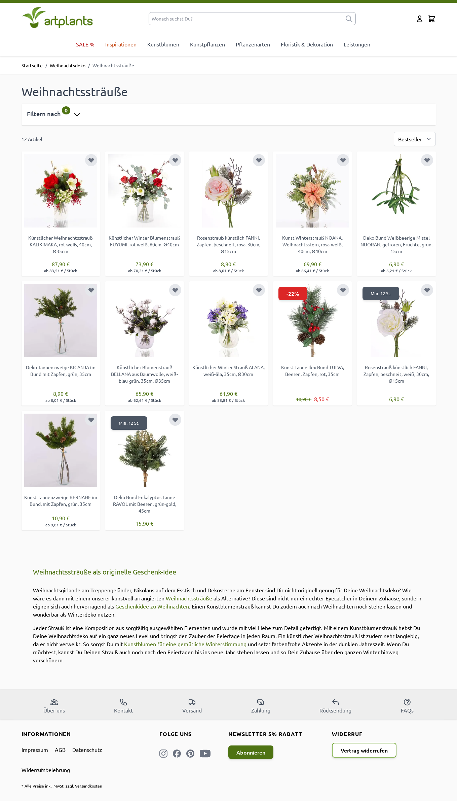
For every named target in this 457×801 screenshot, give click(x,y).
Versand (192, 705)
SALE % (85, 44)
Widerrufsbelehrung (46, 769)
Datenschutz (87, 749)
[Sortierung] (415, 139)
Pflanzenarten (253, 44)
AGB (60, 749)
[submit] (349, 18)
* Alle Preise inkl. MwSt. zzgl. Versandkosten (62, 786)
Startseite (32, 65)
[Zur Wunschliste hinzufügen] (91, 160)
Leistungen (357, 44)
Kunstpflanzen (207, 44)
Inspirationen (121, 44)
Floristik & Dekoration (307, 44)
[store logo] (57, 17)
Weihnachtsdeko (67, 65)
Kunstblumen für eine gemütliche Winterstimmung (185, 643)
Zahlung (260, 705)
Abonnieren (250, 752)
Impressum (35, 749)
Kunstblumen (163, 44)
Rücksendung (335, 705)
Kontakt (123, 705)
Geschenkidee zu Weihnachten (152, 606)
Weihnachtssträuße (189, 598)
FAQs (407, 705)
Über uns (54, 705)
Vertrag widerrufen (364, 750)
